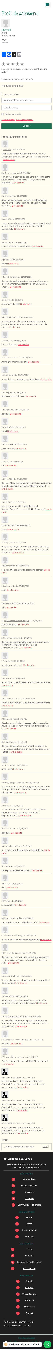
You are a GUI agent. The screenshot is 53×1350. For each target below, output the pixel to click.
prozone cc (8, 196)
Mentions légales (26, 1338)
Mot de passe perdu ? (24, 120)
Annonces (29, 1300)
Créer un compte (8, 120)
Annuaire (29, 1255)
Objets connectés (29, 1185)
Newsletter (29, 1306)
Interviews (29, 1192)
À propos (29, 1287)
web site (7, 149)
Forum (29, 1217)
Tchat (29, 1223)
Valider (26, 126)
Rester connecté (13, 114)
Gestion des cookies (26, 1346)
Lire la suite (9, 160)
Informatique (29, 1268)
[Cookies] (6, 1344)
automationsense (12, 1077)
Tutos (29, 1249)
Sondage (29, 1236)
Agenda (29, 1281)
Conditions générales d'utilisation (26, 1342)
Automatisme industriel (15, 1016)
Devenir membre (29, 1230)
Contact (29, 1313)
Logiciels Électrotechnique (29, 1262)
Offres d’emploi (29, 1294)
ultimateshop (9, 173)
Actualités (29, 1198)
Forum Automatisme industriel (26, 1146)
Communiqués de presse (29, 1204)
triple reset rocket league (16, 621)
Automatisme (29, 1179)
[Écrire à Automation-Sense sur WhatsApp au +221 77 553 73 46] (47, 1344)
